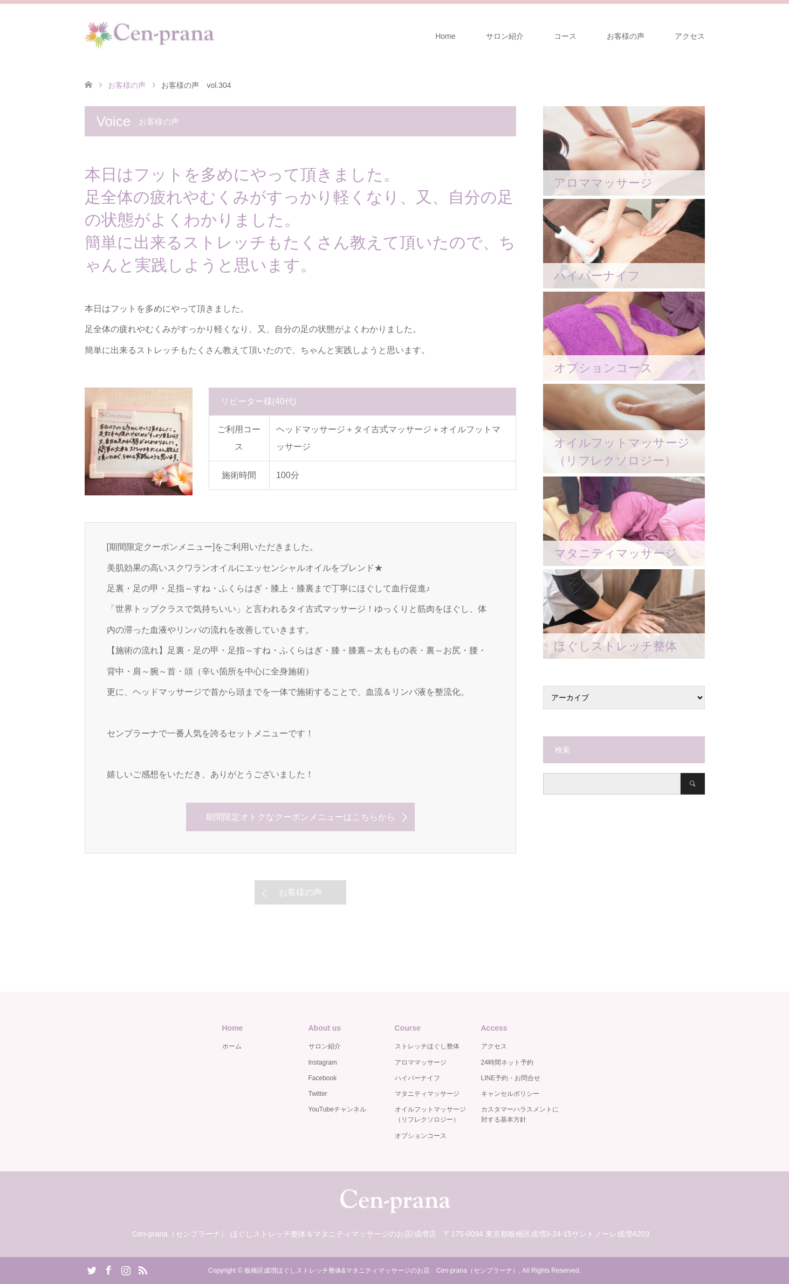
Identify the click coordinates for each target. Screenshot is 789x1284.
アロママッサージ (421, 1062)
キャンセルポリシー (510, 1093)
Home (445, 36)
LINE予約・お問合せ (511, 1078)
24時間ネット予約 (507, 1062)
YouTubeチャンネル (337, 1109)
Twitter (317, 1093)
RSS (142, 1269)
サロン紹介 (505, 36)
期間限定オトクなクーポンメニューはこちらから (300, 817)
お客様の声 (625, 36)
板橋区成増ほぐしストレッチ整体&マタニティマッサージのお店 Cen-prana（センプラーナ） (381, 1270)
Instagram (322, 1062)
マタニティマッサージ (427, 1093)
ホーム (232, 1046)
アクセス (690, 36)
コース (565, 36)
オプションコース (421, 1136)
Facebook (322, 1078)
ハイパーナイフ (417, 1078)
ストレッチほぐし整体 (427, 1046)
